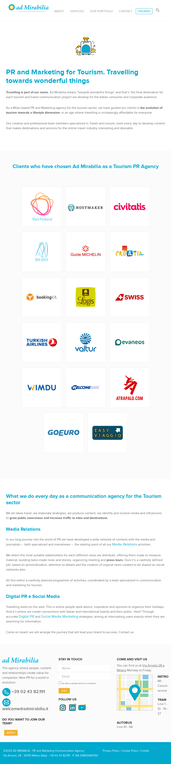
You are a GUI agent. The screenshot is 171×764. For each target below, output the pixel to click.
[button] (157, 10)
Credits (144, 750)
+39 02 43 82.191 (28, 691)
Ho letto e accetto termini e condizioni (79, 683)
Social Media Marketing (55, 616)
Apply (10, 732)
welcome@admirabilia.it (25, 708)
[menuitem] (144, 11)
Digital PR (25, 616)
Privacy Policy (111, 750)
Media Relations (123, 544)
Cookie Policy (130, 750)
